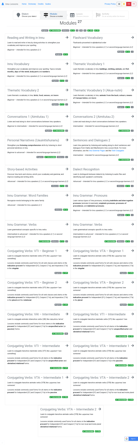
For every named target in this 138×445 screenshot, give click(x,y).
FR (134, 4)
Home (24, 4)
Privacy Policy (110, 4)
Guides (48, 4)
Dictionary (32, 4)
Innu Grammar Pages (97, 151)
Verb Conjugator (118, 151)
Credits (41, 4)
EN (129, 4)
